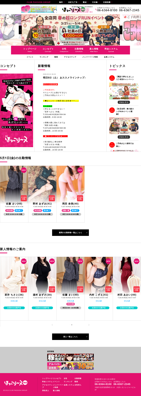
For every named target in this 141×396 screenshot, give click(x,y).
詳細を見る (123, 102)
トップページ (47, 378)
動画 (76, 382)
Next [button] (120, 30)
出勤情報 (78, 378)
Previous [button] (20, 30)
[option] (70, 30)
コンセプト (57, 378)
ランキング (68, 382)
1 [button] (69, 325)
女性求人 (78, 385)
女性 (65, 378)
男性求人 (45, 390)
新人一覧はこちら (70, 337)
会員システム (69, 385)
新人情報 (56, 390)
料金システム (47, 382)
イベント (56, 382)
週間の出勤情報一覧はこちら (70, 233)
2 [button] (72, 325)
